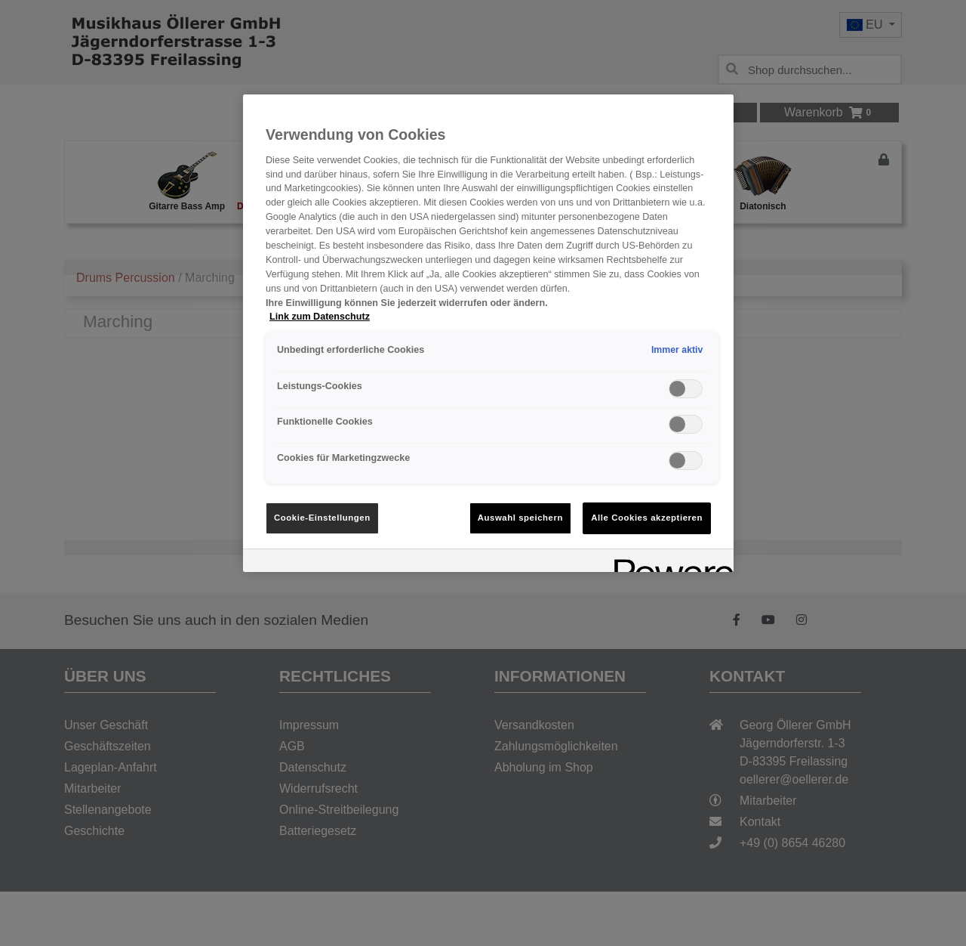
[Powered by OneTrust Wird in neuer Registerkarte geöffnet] (668, 562)
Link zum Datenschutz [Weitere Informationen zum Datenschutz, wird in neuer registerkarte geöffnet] (319, 316)
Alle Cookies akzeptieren (647, 517)
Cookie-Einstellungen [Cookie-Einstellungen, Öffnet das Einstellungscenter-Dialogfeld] (322, 517)
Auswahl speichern (520, 517)
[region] (488, 333)
